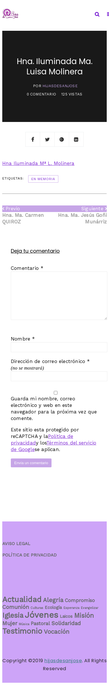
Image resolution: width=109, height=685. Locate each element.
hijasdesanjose (60, 86)
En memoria (43, 179)
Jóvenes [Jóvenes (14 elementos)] (41, 615)
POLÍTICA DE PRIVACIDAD (29, 555)
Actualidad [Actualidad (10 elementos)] (22, 599)
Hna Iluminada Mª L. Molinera (38, 163)
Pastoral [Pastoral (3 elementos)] (40, 623)
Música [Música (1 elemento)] (24, 624)
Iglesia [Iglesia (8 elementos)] (12, 615)
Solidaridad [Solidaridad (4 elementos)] (66, 623)
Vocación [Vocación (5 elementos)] (56, 631)
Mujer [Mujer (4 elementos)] (9, 623)
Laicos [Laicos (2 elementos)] (66, 616)
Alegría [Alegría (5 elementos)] (53, 600)
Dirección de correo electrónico (50, 361)
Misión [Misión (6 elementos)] (84, 615)
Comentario (27, 268)
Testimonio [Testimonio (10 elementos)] (22, 631)
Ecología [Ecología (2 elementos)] (53, 607)
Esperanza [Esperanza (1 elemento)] (71, 608)
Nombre (23, 339)
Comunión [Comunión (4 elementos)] (15, 607)
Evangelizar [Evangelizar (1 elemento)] (89, 608)
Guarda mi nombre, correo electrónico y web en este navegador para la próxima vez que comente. (54, 408)
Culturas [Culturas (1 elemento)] (36, 608)
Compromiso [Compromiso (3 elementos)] (80, 600)
